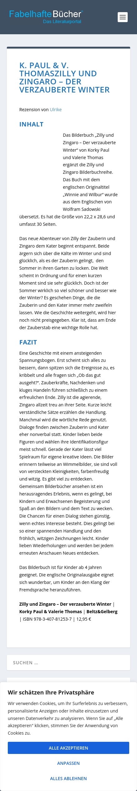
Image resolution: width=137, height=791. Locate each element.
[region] (68, 736)
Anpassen (68, 763)
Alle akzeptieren (68, 748)
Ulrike (56, 109)
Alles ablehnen (68, 778)
